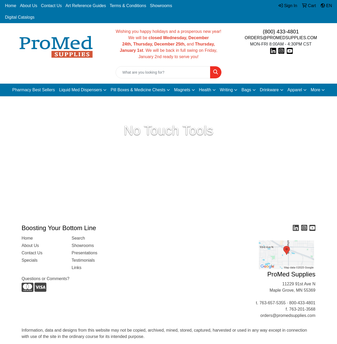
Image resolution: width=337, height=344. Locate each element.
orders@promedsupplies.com (287, 315)
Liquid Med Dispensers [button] (80, 90)
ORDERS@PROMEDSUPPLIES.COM (281, 38)
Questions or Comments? (45, 278)
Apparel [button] (295, 90)
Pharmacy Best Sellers (33, 90)
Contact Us (51, 5)
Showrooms (161, 5)
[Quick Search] (163, 72)
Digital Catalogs (19, 17)
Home (10, 5)
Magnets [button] (182, 90)
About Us (28, 5)
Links (76, 267)
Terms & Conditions (128, 5)
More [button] (315, 90)
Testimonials (83, 260)
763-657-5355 (272, 303)
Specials (29, 260)
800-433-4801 (302, 303)
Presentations (84, 253)
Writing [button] (226, 90)
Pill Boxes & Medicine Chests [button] (138, 90)
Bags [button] (246, 90)
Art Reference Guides (86, 5)
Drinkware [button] (269, 90)
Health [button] (205, 90)
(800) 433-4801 (281, 31)
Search (78, 238)
